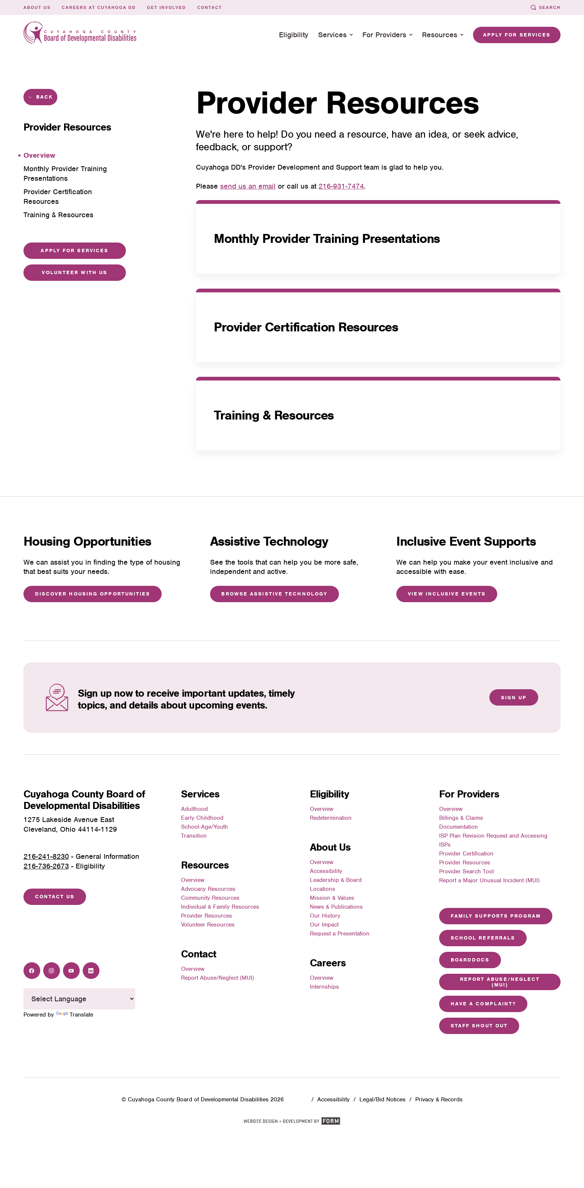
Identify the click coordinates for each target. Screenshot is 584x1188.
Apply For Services (74, 250)
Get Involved (166, 7)
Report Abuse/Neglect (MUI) (217, 978)
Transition (194, 835)
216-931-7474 (341, 186)
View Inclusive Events (447, 594)
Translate (74, 1014)
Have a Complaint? (483, 1004)
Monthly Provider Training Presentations (327, 238)
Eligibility (293, 34)
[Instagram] (51, 970)
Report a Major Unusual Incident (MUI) (489, 880)
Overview (192, 880)
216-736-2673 (46, 866)
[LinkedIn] (91, 970)
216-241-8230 (46, 856)
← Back (40, 97)
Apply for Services (517, 35)
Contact (209, 7)
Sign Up (514, 697)
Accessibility (326, 871)
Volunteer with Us (74, 272)
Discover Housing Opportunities (92, 594)
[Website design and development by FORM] (292, 1123)
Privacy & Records (439, 1099)
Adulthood (194, 809)
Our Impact (324, 924)
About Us (37, 7)
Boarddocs (470, 960)
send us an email (248, 186)
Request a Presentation (339, 933)
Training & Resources (274, 415)
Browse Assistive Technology (274, 594)
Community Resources (210, 898)
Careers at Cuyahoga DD (99, 7)
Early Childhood (202, 818)
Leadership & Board (336, 880)
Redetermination (331, 818)
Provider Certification (466, 853)
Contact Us (55, 896)
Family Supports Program (496, 916)
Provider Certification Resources (306, 327)
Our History (325, 915)
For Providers (387, 34)
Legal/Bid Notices (382, 1099)
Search (546, 7)
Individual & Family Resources (220, 907)
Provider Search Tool (466, 871)
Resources (442, 34)
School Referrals (483, 938)
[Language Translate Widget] (79, 998)
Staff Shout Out (479, 1025)
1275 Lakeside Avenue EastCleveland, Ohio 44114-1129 (70, 824)
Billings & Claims (461, 818)
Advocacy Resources (208, 889)
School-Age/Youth (204, 827)
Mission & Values (332, 898)
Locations (322, 889)
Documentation (458, 827)
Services (335, 34)
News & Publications (336, 907)
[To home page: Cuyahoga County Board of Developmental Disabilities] (80, 35)
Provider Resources (206, 915)
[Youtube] (71, 970)
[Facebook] (31, 970)
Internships (324, 986)
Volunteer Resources (208, 924)
